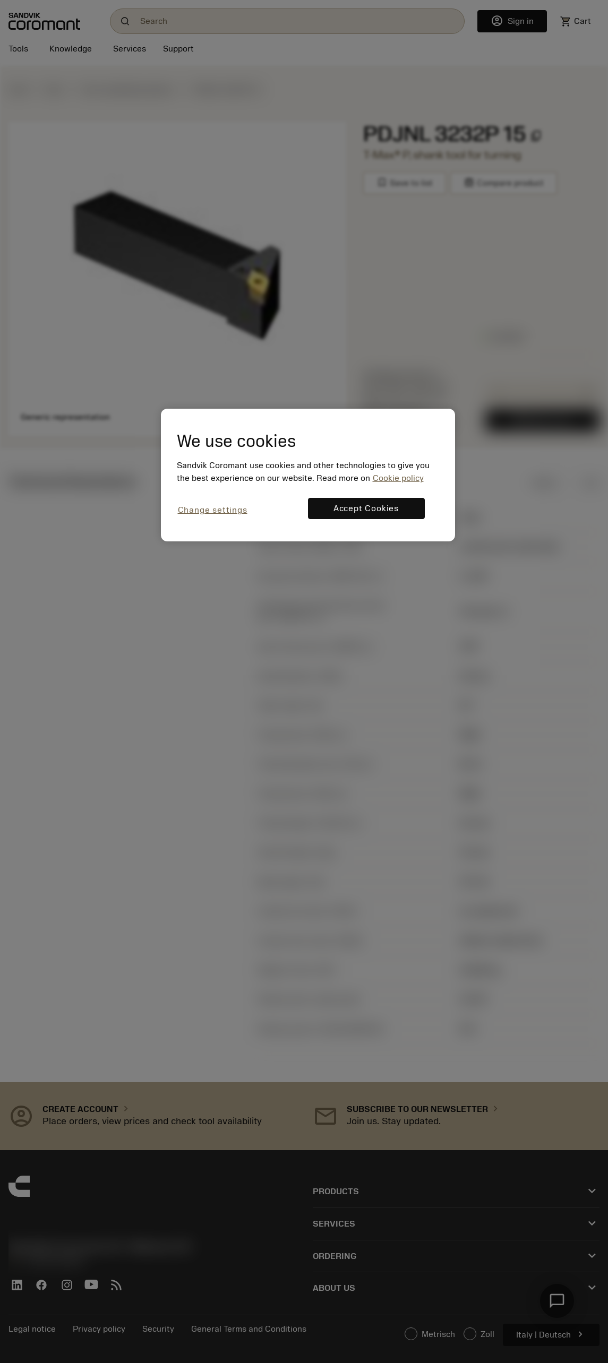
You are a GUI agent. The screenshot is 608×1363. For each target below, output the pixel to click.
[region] (308, 475)
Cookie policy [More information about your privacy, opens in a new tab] (398, 478)
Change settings (212, 510)
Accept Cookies (366, 508)
